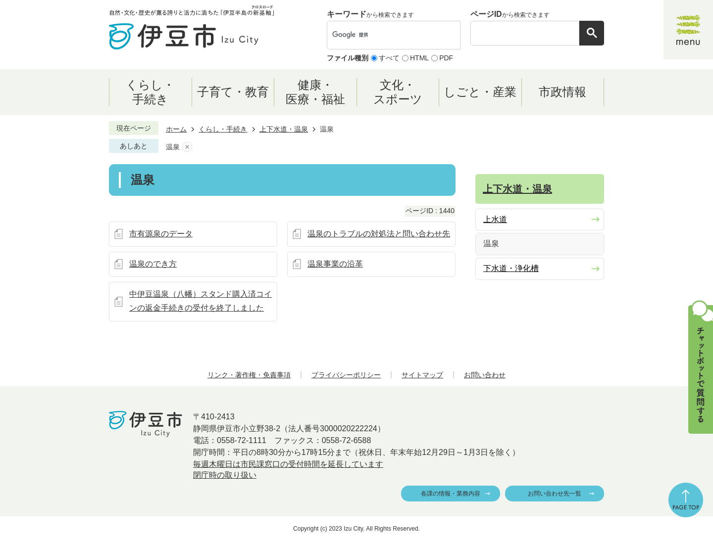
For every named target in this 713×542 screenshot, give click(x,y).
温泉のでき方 (153, 264)
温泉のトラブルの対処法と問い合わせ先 (378, 233)
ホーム (176, 129)
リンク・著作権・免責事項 (249, 375)
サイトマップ (422, 375)
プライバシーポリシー (346, 375)
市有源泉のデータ (161, 233)
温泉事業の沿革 (335, 264)
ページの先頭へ (685, 500)
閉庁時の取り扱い (224, 475)
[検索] (383, 35)
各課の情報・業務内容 (450, 493)
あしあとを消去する (187, 147)
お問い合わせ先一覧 (554, 493)
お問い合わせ (485, 375)
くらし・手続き (223, 129)
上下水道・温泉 (283, 129)
